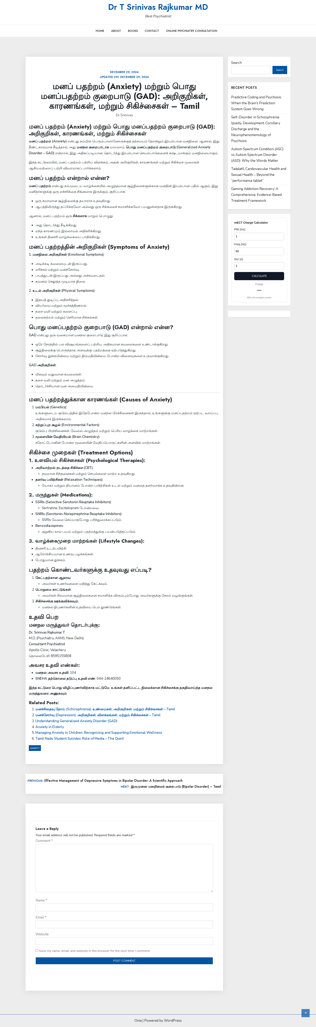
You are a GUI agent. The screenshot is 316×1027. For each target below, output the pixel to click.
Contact (152, 31)
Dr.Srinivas (124, 115)
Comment (44, 840)
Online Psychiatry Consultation (191, 31)
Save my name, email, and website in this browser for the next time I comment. (94, 951)
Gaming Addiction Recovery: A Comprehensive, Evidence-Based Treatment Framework (256, 195)
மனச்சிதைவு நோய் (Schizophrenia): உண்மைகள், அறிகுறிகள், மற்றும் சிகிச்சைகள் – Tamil (105, 709)
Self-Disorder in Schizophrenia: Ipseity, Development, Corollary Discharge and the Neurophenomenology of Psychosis (255, 129)
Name (41, 900)
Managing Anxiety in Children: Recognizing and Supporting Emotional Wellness (98, 732)
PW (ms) (239, 229)
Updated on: (124, 74)
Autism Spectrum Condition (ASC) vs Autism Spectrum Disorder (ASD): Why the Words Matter (257, 155)
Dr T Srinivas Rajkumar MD (158, 7)
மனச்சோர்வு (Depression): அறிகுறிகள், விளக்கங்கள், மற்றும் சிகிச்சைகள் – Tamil (98, 715)
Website (42, 934)
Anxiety (35, 748)
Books (133, 31)
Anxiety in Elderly (49, 727)
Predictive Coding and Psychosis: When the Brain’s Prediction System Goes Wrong (256, 103)
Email (41, 917)
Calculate (259, 276)
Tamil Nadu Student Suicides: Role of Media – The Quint (79, 738)
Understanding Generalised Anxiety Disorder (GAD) (76, 721)
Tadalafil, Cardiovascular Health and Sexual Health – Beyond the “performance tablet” (258, 175)
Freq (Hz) (240, 244)
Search (236, 62)
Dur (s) (238, 259)
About (116, 31)
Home (100, 31)
